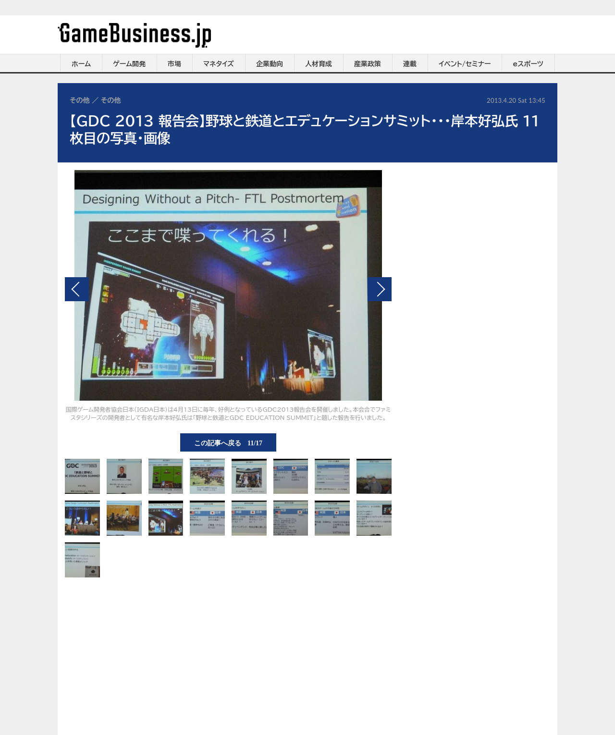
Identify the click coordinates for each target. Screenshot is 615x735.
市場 (174, 64)
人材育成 (318, 64)
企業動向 (269, 64)
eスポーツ (528, 64)
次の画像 (380, 289)
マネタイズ (218, 64)
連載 (410, 64)
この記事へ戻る (228, 442)
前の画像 (77, 289)
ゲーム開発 (129, 64)
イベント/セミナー (465, 64)
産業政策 (367, 64)
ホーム (81, 64)
